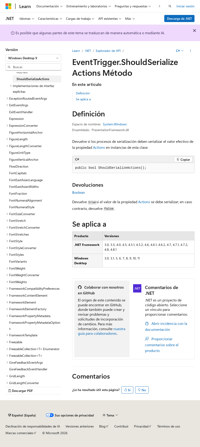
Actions (99, 147)
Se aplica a (83, 99)
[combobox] (33, 58)
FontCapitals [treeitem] (18, 173)
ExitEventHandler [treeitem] (21, 112)
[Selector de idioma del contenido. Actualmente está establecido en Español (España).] (22, 415)
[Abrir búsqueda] (170, 6)
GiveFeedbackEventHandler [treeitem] (28, 369)
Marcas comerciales (19, 433)
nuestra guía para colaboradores (101, 331)
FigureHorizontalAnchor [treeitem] (26, 132)
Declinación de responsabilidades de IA (32, 426)
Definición (83, 93)
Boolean (78, 192)
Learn (76, 50)
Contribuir (121, 426)
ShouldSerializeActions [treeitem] (32, 79)
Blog (102, 426)
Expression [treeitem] (16, 118)
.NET (88, 50)
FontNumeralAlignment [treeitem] (25, 200)
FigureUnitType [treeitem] (19, 152)
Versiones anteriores (80, 426)
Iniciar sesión (185, 6)
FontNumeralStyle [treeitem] (21, 207)
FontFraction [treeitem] (18, 193)
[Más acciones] (190, 50)
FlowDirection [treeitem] (18, 166)
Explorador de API (108, 50)
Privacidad (141, 426)
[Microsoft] (8, 6)
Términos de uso (168, 426)
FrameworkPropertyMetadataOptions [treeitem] (34, 325)
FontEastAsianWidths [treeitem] (24, 186)
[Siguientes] (160, 6)
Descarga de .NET (179, 18)
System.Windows (115, 124)
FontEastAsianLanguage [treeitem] (26, 180)
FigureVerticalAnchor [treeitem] (23, 159)
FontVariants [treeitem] (18, 261)
